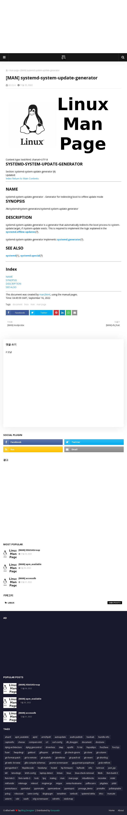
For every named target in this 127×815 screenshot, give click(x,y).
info (90, 767)
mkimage (22, 783)
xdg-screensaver (40, 798)
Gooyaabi (55, 810)
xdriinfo (56, 798)
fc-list (79, 747)
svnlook (73, 793)
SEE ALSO (11, 287)
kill (6, 773)
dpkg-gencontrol (34, 747)
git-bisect (56, 752)
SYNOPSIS (11, 280)
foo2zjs (115, 747)
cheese (21, 742)
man (33, 304)
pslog (7, 793)
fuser (7, 752)
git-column (101, 752)
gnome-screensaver (58, 762)
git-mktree (60, 757)
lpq (44, 778)
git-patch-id (74, 757)
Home (112, 810)
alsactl (8, 737)
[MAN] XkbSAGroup (29, 550)
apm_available (22, 737)
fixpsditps (91, 747)
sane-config (32, 793)
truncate (111, 793)
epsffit (70, 747)
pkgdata (104, 783)
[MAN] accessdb (27, 578)
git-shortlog (102, 757)
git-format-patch (12, 757)
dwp (61, 747)
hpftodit (80, 767)
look (36, 778)
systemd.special (30, 255)
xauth (26, 798)
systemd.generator (68, 239)
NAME (9, 276)
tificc (101, 793)
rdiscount (18, 793)
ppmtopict (69, 788)
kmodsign (16, 773)
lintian (60, 773)
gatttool (31, 752)
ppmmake (39, 788)
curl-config (57, 742)
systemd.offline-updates (20, 231)
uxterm (8, 798)
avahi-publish (76, 737)
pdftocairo (91, 783)
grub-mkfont (104, 762)
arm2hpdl (46, 737)
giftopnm (43, 752)
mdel (112, 778)
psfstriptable (115, 788)
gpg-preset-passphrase (83, 762)
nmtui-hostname (74, 783)
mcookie (102, 778)
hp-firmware (67, 767)
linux (26, 304)
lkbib (100, 773)
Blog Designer (27, 810)
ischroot (100, 767)
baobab (90, 737)
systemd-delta (88, 793)
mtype (59, 783)
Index (9, 178)
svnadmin (61, 793)
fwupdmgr (19, 752)
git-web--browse (12, 762)
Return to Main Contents (25, 178)
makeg (53, 778)
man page (14, 70)
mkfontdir (9, 783)
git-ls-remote (30, 757)
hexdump (42, 767)
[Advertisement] (63, 26)
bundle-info (103, 737)
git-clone (88, 752)
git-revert (88, 757)
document (17, 304)
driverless (50, 747)
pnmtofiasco (11, 788)
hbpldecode (28, 767)
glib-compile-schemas (34, 762)
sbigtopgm (47, 793)
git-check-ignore (72, 752)
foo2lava (104, 747)
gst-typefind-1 (11, 767)
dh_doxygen (72, 742)
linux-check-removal (84, 773)
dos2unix (100, 742)
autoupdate (60, 737)
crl (47, 742)
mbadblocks (88, 778)
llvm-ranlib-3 (24, 778)
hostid (54, 767)
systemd (11, 255)
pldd (114, 783)
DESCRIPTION (13, 283)
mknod (34, 783)
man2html (44, 294)
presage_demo (85, 788)
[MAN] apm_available (30, 564)
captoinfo (9, 742)
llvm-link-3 (9, 778)
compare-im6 (35, 742)
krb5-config (30, 773)
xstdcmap (68, 798)
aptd (35, 737)
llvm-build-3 (112, 773)
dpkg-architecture (13, 747)
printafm (101, 788)
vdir (17, 798)
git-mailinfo (46, 757)
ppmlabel (25, 788)
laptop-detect (46, 773)
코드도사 (12, 85)
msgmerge (47, 783)
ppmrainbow (54, 788)
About (121, 810)
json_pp (112, 767)
